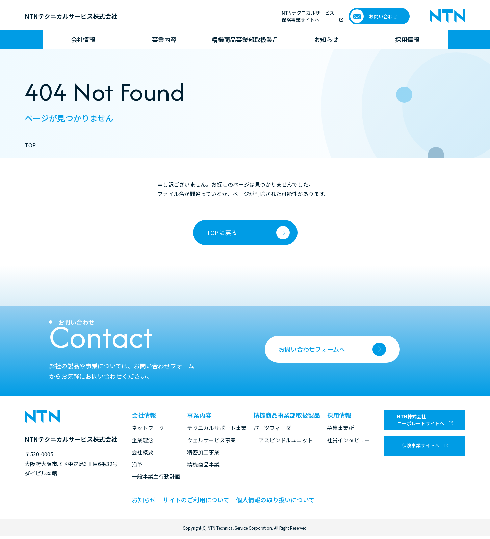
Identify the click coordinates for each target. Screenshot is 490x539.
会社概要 (142, 452)
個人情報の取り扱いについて (275, 499)
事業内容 (164, 39)
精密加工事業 (203, 452)
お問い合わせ (383, 16)
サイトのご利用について (196, 499)
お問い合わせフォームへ (332, 349)
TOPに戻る (222, 232)
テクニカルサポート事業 (217, 428)
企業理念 (142, 440)
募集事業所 (340, 428)
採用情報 (407, 39)
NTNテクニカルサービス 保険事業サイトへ (308, 16)
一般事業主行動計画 (156, 476)
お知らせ (326, 39)
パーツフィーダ (272, 428)
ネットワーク (148, 428)
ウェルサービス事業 (211, 440)
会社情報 (83, 39)
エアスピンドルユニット (283, 440)
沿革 (137, 464)
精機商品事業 (203, 464)
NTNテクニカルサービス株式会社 (71, 15)
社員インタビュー (348, 440)
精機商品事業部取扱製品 (245, 39)
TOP (30, 145)
